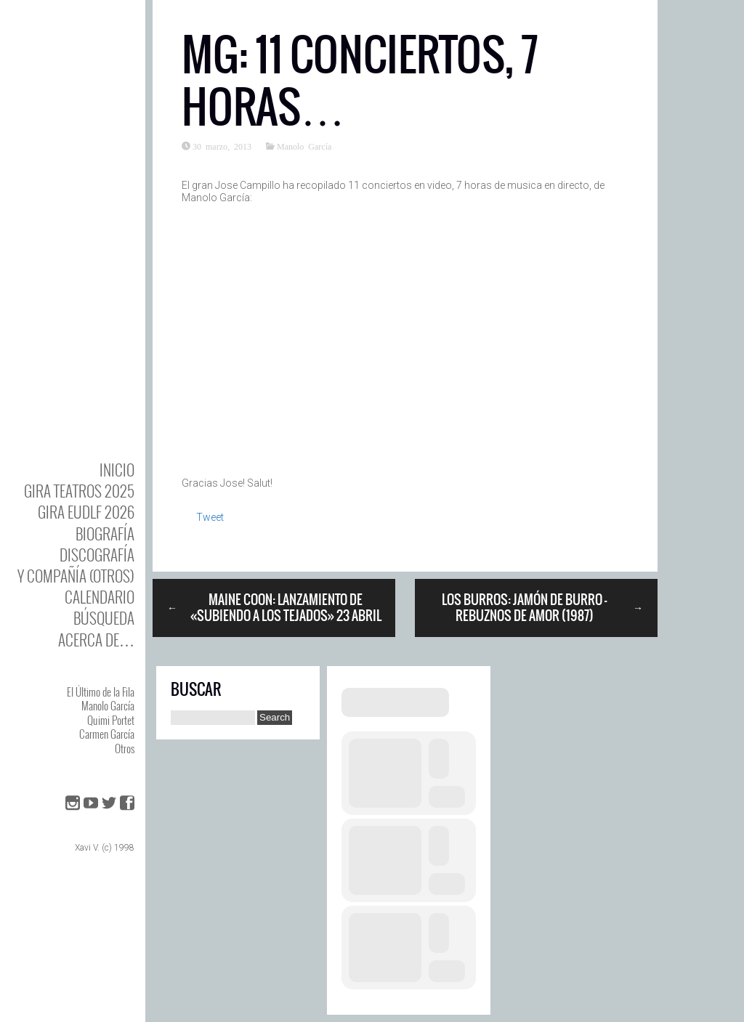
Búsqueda (103, 618)
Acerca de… (96, 639)
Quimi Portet (110, 720)
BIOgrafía (105, 533)
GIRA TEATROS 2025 (79, 490)
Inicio (117, 469)
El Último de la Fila (100, 691)
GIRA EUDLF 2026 (86, 511)
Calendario (99, 596)
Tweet (210, 517)
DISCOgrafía (97, 554)
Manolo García (107, 705)
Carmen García (106, 734)
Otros (124, 748)
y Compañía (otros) (75, 575)
